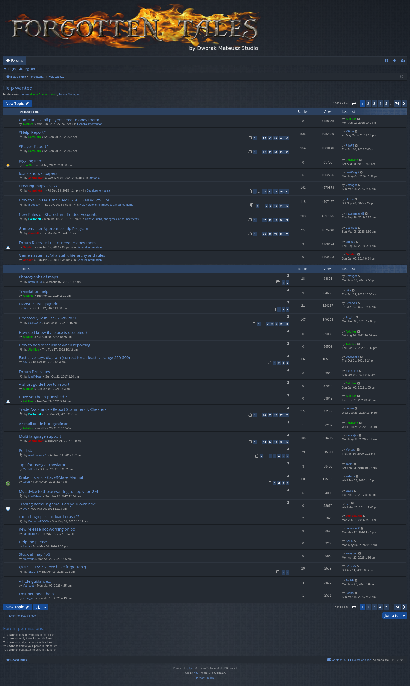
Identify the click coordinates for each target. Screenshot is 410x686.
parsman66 (30, 533)
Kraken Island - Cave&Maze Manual (51, 477)
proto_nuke (35, 281)
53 (281, 137)
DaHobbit (34, 219)
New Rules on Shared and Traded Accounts (58, 214)
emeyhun (29, 558)
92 (264, 152)
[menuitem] (387, 60)
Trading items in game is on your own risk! (57, 504)
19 (281, 191)
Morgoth (351, 449)
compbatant (36, 177)
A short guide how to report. (44, 384)
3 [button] (374, 103)
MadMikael (35, 376)
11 (281, 205)
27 (281, 415)
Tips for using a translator (42, 464)
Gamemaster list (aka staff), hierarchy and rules (62, 255)
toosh (26, 481)
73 (287, 234)
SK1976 (33, 571)
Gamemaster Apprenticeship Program (53, 228)
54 (287, 137)
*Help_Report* (32, 132)
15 (281, 441)
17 (270, 191)
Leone (25, 94)
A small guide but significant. (45, 423)
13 (270, 441)
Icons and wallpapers (38, 173)
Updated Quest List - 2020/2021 (48, 317)
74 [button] (397, 103)
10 (275, 205)
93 (270, 152)
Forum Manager (69, 94)
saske (349, 490)
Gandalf (33, 233)
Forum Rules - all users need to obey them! (58, 242)
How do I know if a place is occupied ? (53, 332)
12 (287, 205)
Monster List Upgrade (38, 303)
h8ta (348, 290)
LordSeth (34, 136)
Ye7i (25, 361)
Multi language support (40, 436)
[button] (354, 103)
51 (270, 137)
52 (275, 137)
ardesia (33, 204)
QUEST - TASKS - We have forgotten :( (52, 566)
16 (264, 191)
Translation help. (34, 291)
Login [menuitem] (396, 61)
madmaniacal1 (355, 213)
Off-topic (94, 177)
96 (287, 152)
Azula (26, 546)
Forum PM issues (34, 371)
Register (29, 68)
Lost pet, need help (36, 593)
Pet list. (25, 450)
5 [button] (386, 103)
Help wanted (17, 88)
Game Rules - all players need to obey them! (59, 119)
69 (264, 234)
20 (287, 191)
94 (275, 152)
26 (275, 415)
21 (287, 220)
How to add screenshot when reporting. (55, 344)
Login (12, 68)
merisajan (352, 370)
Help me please (33, 541)
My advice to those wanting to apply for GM (58, 491)
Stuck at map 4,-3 (34, 554)
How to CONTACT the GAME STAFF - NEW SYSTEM (64, 200)
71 (275, 234)
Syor (26, 308)
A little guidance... (35, 581)
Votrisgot (351, 185)
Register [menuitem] (404, 61)
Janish (350, 580)
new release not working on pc (47, 529)
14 (275, 441)
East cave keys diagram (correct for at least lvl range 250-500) (74, 357)
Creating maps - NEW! (38, 185)
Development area (98, 190)
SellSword (34, 322)
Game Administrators (43, 94)
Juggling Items (31, 160)
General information (89, 124)
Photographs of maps (38, 276)
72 (281, 234)
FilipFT (350, 145)
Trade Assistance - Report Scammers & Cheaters (63, 409)
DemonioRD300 (38, 521)
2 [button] (368, 103)
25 (270, 415)
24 (264, 415)
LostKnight (352, 172)
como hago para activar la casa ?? (49, 516)
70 (270, 234)
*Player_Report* (34, 146)
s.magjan (29, 598)
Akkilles (28, 124)
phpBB (191, 668)
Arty (196, 673)
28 (287, 415)
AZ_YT (350, 317)
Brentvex (351, 303)
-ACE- (350, 199)
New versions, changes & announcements (106, 204)
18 (275, 191)
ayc (25, 508)
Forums (17, 60)
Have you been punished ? (43, 396)
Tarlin (349, 463)
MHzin (350, 131)
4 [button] (380, 103)
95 (281, 152)
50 (264, 137)
